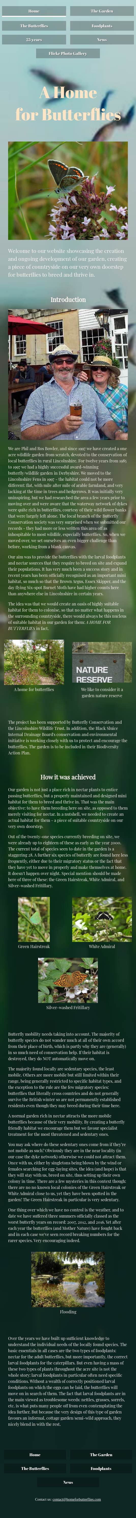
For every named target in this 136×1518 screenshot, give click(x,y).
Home (33, 11)
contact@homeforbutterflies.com (77, 1499)
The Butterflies (34, 26)
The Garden (102, 11)
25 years (34, 39)
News (102, 39)
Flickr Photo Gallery (68, 53)
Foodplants (102, 26)
